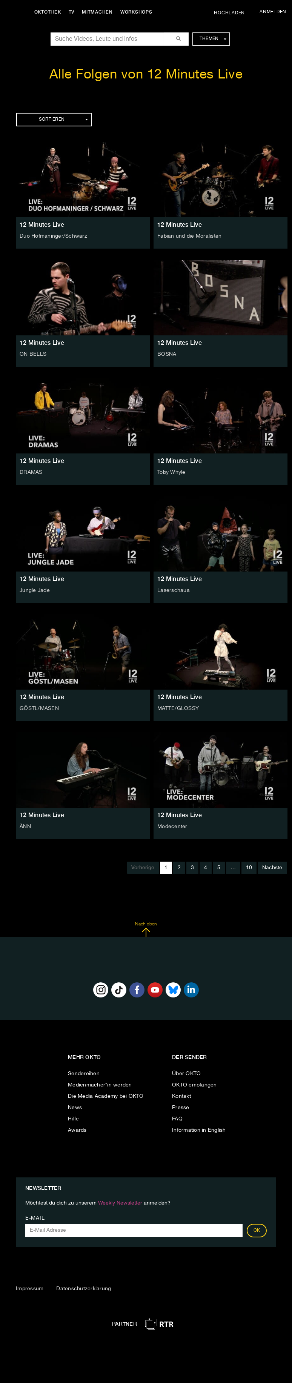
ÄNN (25, 826)
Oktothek (49, 12)
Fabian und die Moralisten (189, 236)
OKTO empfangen (194, 1085)
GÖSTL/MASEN (39, 708)
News (75, 1107)
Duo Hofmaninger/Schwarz (53, 236)
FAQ (177, 1119)
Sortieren (63, 119)
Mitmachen (99, 12)
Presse (180, 1107)
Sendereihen (84, 1073)
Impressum (29, 1288)
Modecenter (172, 826)
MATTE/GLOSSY (178, 708)
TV (73, 12)
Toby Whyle (171, 472)
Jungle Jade (35, 590)
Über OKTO (186, 1073)
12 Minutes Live (42, 224)
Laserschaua (173, 590)
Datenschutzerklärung (83, 1288)
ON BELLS (33, 354)
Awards (77, 1130)
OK (257, 1230)
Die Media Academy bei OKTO (106, 1096)
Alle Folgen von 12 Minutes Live (146, 74)
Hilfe (73, 1119)
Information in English (199, 1130)
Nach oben (146, 929)
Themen (213, 39)
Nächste (272, 867)
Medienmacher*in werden (100, 1085)
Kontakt (181, 1096)
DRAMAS (31, 472)
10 (249, 867)
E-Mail (35, 1218)
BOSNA (166, 354)
